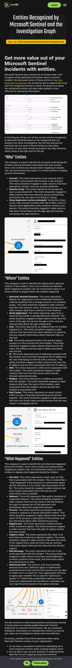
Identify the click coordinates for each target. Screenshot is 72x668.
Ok (27, 663)
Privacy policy (40, 663)
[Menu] (64, 5)
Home (10, 42)
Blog (15, 42)
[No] (69, 662)
